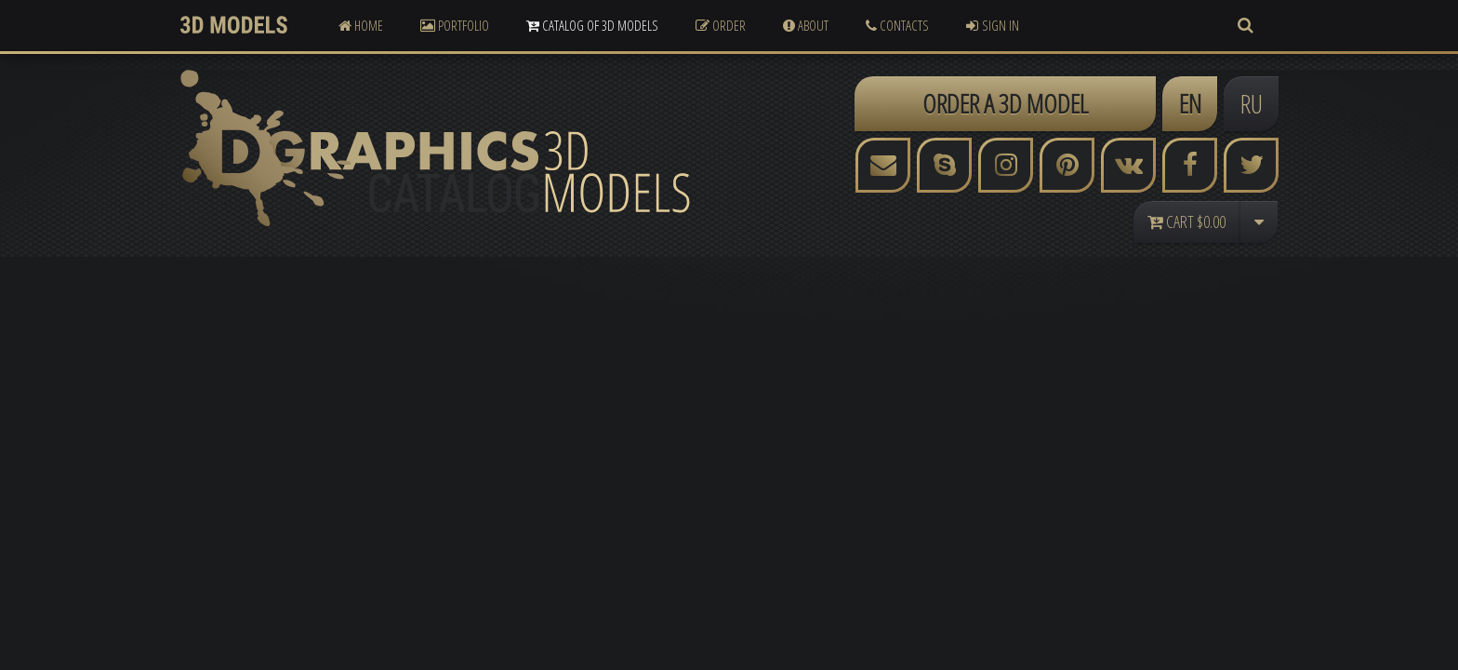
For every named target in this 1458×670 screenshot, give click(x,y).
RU (1251, 103)
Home (360, 25)
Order (721, 25)
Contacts (897, 25)
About (805, 25)
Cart (1186, 221)
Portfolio (454, 25)
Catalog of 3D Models (592, 25)
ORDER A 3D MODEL (1005, 103)
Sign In (992, 25)
